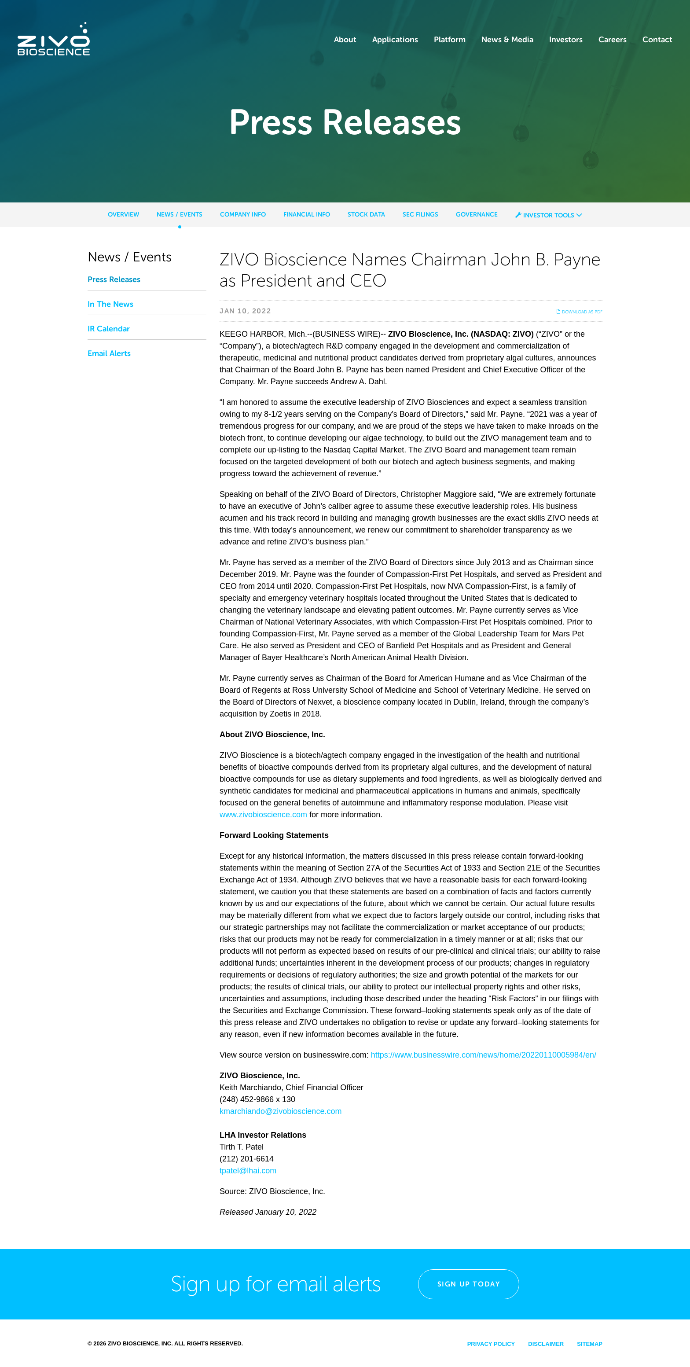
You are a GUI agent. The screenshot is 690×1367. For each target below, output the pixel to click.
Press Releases (114, 279)
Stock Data (366, 214)
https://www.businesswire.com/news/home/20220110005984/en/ (483, 1055)
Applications (395, 39)
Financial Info (306, 214)
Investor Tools (548, 215)
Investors (566, 39)
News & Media (507, 39)
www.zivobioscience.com (263, 814)
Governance (477, 214)
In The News (110, 304)
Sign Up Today (468, 1284)
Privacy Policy (491, 1344)
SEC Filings (420, 214)
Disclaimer (546, 1344)
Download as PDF (579, 311)
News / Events (179, 214)
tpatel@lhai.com (248, 1170)
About (345, 39)
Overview (123, 214)
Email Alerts (109, 353)
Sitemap (589, 1344)
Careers (612, 39)
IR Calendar (109, 328)
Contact (657, 39)
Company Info (243, 214)
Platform (450, 39)
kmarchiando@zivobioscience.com (280, 1111)
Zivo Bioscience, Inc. (140, 1343)
